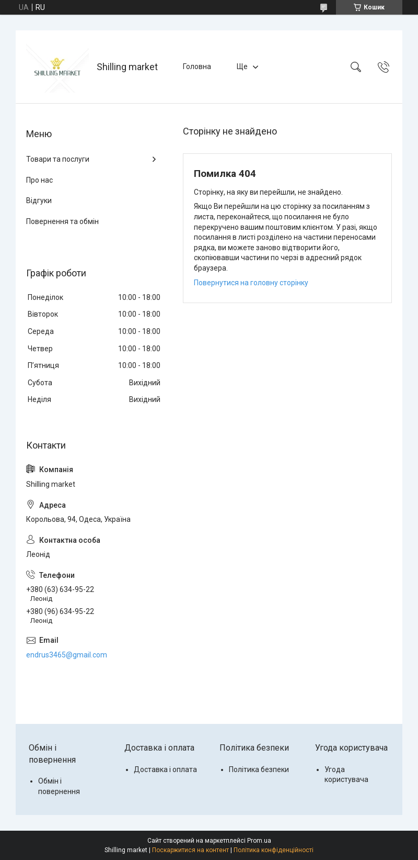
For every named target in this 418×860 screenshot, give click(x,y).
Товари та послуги (57, 159)
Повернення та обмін (62, 221)
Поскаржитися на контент (190, 850)
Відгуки (39, 200)
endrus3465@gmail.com (66, 655)
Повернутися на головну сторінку (251, 282)
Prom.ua (259, 840)
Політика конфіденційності (274, 850)
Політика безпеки (259, 769)
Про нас (39, 180)
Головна (197, 66)
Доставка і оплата (165, 769)
